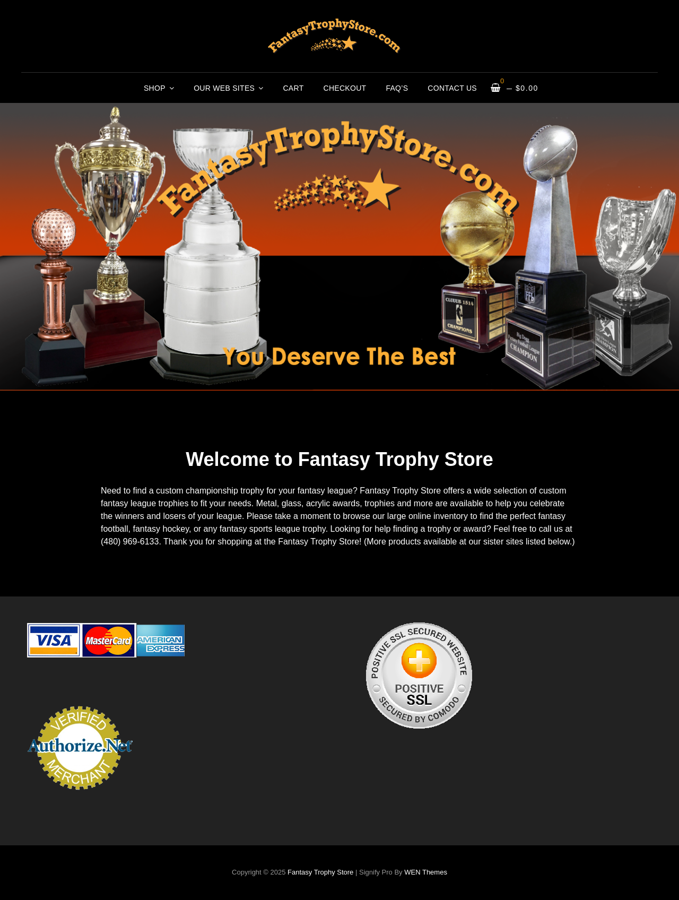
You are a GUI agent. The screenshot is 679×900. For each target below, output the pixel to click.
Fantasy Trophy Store (320, 872)
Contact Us (452, 88)
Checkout (345, 88)
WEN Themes (425, 872)
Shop (155, 88)
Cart (293, 88)
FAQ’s (397, 88)
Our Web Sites (224, 88)
